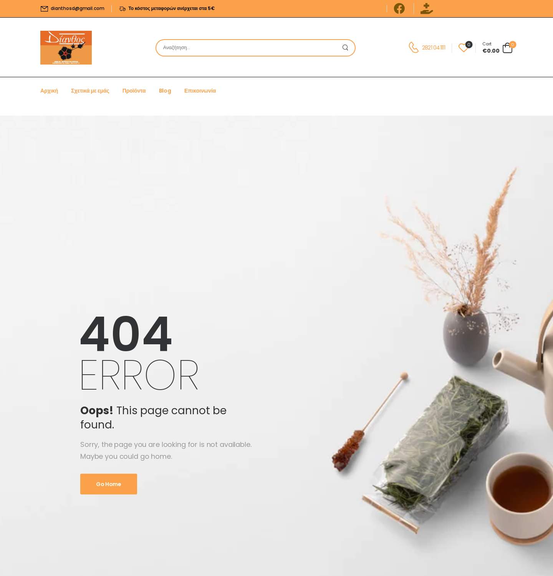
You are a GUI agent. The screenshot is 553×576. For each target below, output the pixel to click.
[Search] (247, 48)
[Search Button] (347, 48)
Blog (165, 91)
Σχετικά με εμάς (90, 91)
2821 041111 (433, 47)
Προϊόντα (134, 91)
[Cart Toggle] (497, 47)
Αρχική (49, 91)
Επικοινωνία (200, 91)
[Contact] (415, 47)
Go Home (108, 484)
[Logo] (66, 48)
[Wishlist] (464, 47)
